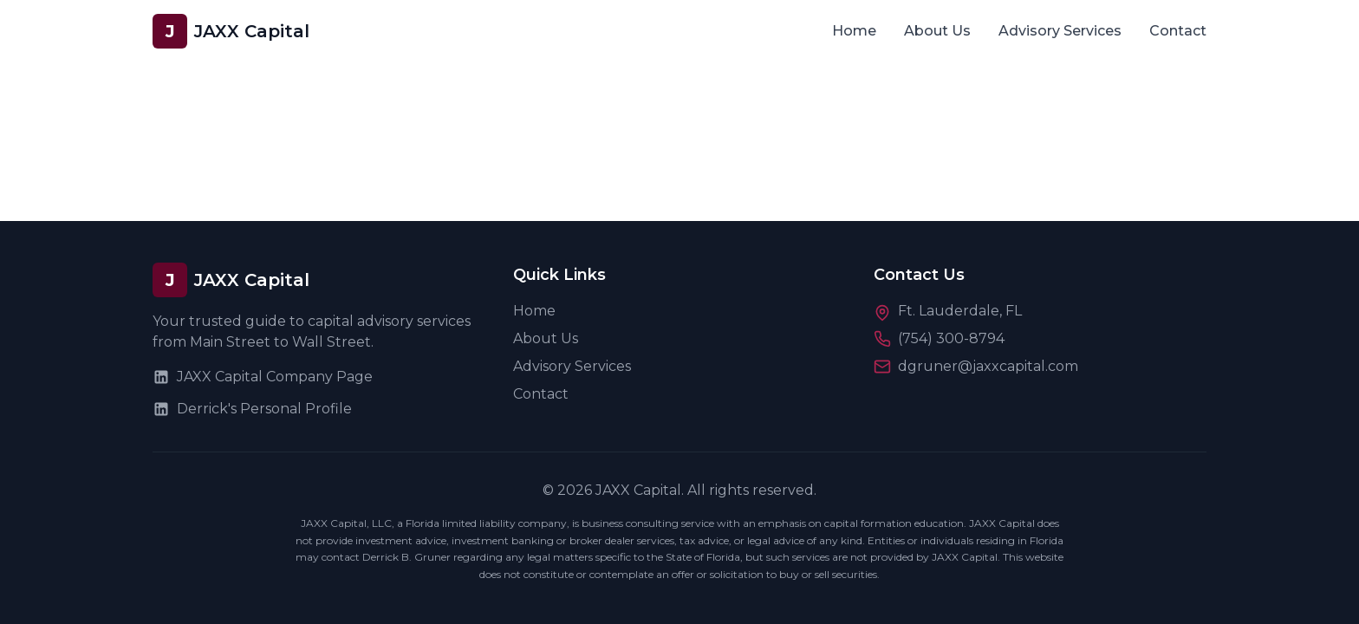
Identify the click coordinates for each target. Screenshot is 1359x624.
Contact (1177, 31)
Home (854, 31)
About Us (937, 31)
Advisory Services (1060, 31)
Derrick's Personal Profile (252, 409)
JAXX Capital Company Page (263, 377)
